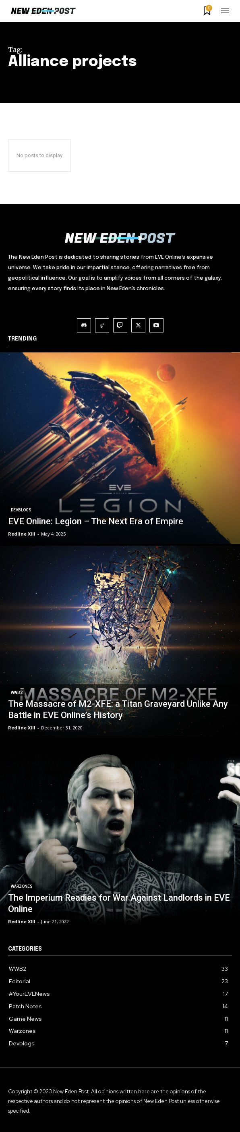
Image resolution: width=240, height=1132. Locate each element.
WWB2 (17, 692)
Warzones (22, 886)
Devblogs (21, 510)
